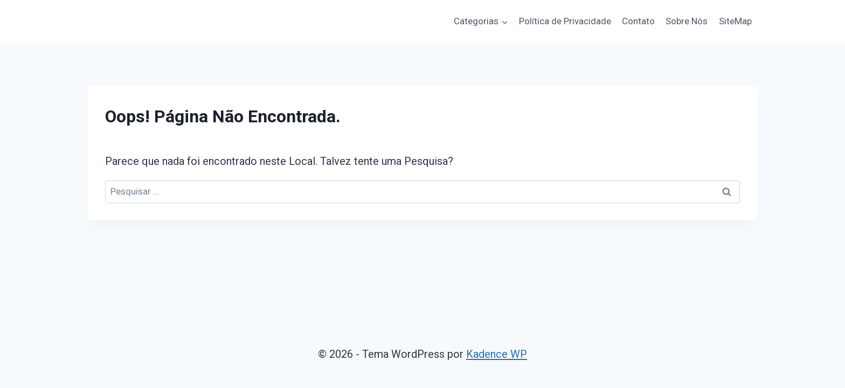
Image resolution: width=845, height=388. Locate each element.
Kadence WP (496, 354)
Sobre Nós (687, 21)
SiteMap (735, 21)
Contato (638, 21)
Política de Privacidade (565, 21)
